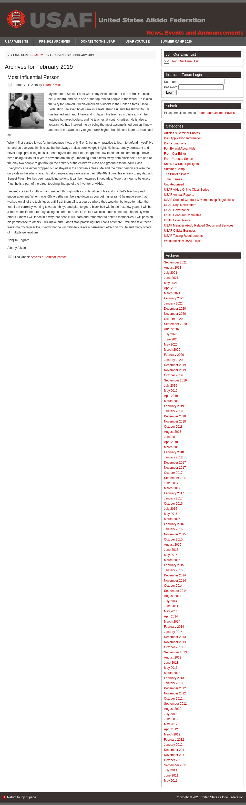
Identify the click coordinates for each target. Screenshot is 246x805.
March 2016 (172, 519)
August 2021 (172, 267)
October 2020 (173, 319)
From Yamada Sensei (178, 159)
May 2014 (171, 611)
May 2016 (171, 514)
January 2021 (173, 303)
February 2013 (174, 678)
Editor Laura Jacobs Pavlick (216, 113)
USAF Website (16, 41)
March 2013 (172, 673)
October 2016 (173, 503)
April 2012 (171, 729)
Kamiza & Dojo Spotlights (181, 164)
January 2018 (173, 457)
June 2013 (171, 662)
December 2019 (175, 365)
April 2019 (171, 396)
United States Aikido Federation (221, 797)
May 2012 (171, 724)
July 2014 (170, 601)
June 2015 (171, 550)
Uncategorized (174, 184)
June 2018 (171, 437)
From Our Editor (175, 153)
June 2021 (171, 278)
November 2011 (175, 755)
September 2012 (175, 703)
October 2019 (173, 375)
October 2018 (173, 426)
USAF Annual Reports (179, 195)
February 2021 (174, 298)
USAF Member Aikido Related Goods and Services (198, 225)
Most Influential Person (33, 77)
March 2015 (172, 560)
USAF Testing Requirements (183, 236)
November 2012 (175, 693)
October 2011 (173, 760)
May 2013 (171, 668)
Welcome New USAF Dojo (182, 241)
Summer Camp (174, 169)
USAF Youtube (138, 41)
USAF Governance (177, 210)
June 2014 (171, 606)
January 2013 (173, 683)
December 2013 (175, 637)
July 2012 (170, 714)
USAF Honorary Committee (182, 215)
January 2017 (173, 498)
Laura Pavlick (52, 85)
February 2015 (174, 565)
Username (171, 82)
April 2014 (171, 616)
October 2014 (173, 585)
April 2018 (171, 442)
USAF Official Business (180, 230)
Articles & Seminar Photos (48, 257)
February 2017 (174, 493)
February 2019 (174, 406)
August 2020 (172, 329)
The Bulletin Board (176, 174)
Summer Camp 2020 (176, 41)
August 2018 (172, 432)
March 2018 (172, 447)
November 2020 (175, 314)
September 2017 (175, 478)
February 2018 (174, 452)
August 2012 (172, 709)
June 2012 (171, 719)
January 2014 (173, 632)
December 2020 (175, 308)
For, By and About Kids (179, 148)
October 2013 (173, 647)
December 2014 (175, 575)
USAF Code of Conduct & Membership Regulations (199, 200)
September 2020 (175, 324)
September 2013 (175, 652)
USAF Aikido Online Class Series (186, 189)
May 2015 (171, 555)
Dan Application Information (183, 138)
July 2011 (170, 770)
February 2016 (174, 524)
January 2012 (173, 745)
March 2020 (172, 349)
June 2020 (171, 339)
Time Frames (173, 179)
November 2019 (175, 370)
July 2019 (170, 385)
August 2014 (172, 596)
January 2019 (173, 411)
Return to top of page (21, 797)
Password (171, 87)
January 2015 (173, 570)
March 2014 (172, 621)
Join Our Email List (185, 61)
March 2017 (172, 488)
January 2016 (173, 529)
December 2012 (175, 688)
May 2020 (171, 344)
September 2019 (175, 380)
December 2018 (175, 416)
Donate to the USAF (98, 41)
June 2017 (171, 483)
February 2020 (174, 355)
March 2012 (172, 734)
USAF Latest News (177, 220)
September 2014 (175, 591)
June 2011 (171, 775)
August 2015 (172, 544)
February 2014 (174, 627)
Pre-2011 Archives (54, 41)
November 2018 (175, 421)
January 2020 (173, 360)
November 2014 (175, 580)
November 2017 (175, 467)
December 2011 (175, 750)
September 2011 (175, 765)
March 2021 (172, 293)
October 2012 (173, 698)
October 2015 (173, 539)
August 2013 (172, 657)
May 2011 (171, 780)
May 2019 (171, 390)
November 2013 (175, 642)
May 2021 (171, 283)
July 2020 (170, 334)
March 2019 (172, 401)
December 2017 (175, 462)
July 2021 (170, 272)
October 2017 (173, 473)
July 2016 (170, 509)
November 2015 (175, 534)
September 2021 (175, 262)
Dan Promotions (175, 143)
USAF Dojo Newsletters (180, 205)
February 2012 (174, 739)
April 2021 (171, 288)
